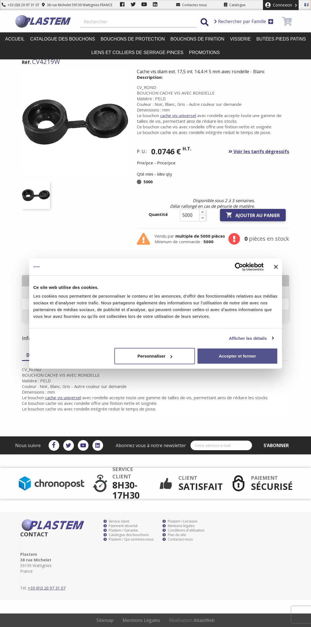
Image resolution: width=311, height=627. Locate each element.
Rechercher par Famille (243, 21)
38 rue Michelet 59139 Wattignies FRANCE (73, 5)
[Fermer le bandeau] (276, 267)
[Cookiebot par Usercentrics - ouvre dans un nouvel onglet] (239, 266)
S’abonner (279, 445)
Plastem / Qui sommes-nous (128, 539)
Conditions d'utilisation (183, 530)
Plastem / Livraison (180, 521)
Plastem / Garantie (120, 530)
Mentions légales (178, 526)
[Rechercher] (138, 22)
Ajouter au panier (253, 215)
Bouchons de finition (197, 39)
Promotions (204, 52)
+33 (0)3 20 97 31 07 (19, 5)
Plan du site (174, 535)
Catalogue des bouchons (62, 39)
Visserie (240, 39)
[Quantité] (189, 215)
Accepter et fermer (237, 356)
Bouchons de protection (133, 39)
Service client (116, 521)
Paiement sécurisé (120, 526)
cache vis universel (178, 115)
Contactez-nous (177, 539)
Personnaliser (155, 356)
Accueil (14, 39)
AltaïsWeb (204, 620)
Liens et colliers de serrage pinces (137, 52)
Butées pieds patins (281, 39)
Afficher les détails (248, 338)
